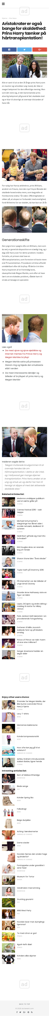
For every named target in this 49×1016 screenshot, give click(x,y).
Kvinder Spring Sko (25, 797)
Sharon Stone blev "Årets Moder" (31, 558)
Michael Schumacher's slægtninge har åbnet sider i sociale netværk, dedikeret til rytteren (30, 525)
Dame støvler (23, 842)
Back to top (24, 1004)
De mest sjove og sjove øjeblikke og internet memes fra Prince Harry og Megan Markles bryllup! (23, 354)
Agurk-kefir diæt (24, 944)
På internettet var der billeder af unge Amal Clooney (31, 582)
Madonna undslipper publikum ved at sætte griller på (30, 499)
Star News (13, 18)
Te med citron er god (26, 933)
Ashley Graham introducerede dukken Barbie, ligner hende (31, 760)
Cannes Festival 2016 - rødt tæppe (29, 511)
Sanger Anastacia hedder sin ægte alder (30, 652)
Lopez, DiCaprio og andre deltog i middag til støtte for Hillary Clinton (32, 606)
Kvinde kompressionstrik (28, 736)
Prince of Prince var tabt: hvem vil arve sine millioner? (31, 641)
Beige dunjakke (24, 820)
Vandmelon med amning (28, 888)
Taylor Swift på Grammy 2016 (30, 570)
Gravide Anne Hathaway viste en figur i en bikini (32, 593)
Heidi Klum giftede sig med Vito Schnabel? (31, 537)
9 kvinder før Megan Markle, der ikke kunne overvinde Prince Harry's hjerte (31, 704)
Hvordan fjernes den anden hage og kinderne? (32, 855)
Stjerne (4, 18)
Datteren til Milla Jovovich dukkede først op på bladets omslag (30, 630)
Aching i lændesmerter (27, 831)
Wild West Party (24, 910)
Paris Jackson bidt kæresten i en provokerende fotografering (31, 617)
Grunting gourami (25, 899)
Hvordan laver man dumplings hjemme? (30, 923)
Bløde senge (22, 786)
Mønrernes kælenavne (27, 725)
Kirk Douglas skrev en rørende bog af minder (30, 548)
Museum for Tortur (25, 876)
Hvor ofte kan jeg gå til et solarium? (28, 749)
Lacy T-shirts (23, 713)
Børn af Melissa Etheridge (28, 775)
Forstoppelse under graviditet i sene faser (31, 866)
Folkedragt (22, 809)
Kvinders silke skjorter (26, 955)
